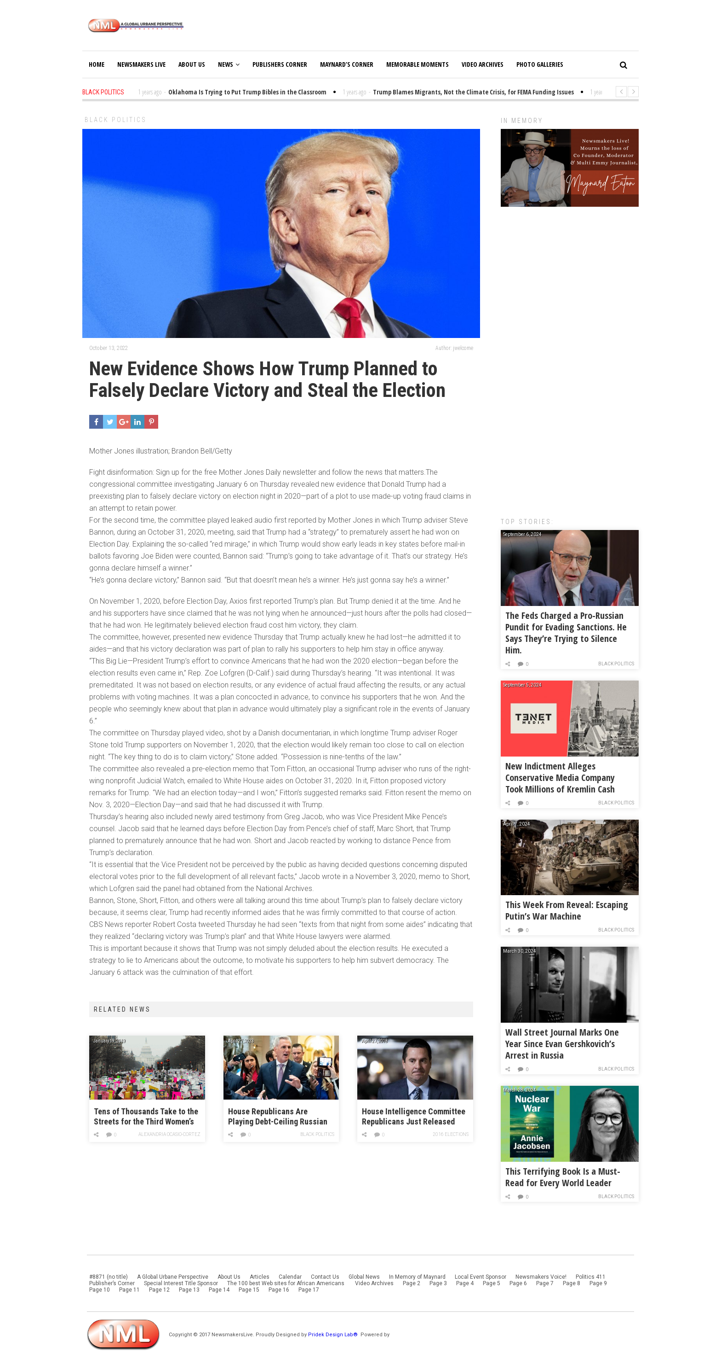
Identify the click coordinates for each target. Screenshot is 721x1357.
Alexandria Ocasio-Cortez (169, 1134)
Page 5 (491, 1283)
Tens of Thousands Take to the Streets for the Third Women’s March (146, 1117)
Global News (364, 1277)
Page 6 (518, 1283)
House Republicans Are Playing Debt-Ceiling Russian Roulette (277, 1117)
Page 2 (411, 1283)
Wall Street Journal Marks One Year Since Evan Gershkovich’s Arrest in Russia (562, 1043)
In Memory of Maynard (417, 1277)
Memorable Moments (417, 64)
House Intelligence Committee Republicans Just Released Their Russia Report (413, 1117)
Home (96, 64)
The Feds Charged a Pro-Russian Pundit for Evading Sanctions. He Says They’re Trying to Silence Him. (566, 632)
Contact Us (325, 1277)
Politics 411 (591, 1277)
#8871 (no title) (108, 1277)
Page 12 (159, 1290)
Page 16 (279, 1290)
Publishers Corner (279, 64)
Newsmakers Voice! (540, 1277)
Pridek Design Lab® (333, 1335)
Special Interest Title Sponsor (181, 1283)
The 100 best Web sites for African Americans (286, 1283)
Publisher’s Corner (112, 1283)
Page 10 (99, 1290)
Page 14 (219, 1290)
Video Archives (483, 64)
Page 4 (465, 1283)
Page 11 (129, 1290)
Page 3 (438, 1283)
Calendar (290, 1277)
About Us (191, 64)
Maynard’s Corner (346, 64)
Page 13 (189, 1290)
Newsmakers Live (141, 64)
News (229, 64)
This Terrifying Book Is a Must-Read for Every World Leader (562, 1177)
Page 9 (598, 1283)
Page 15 (249, 1290)
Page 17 (308, 1290)
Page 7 (545, 1283)
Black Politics (116, 119)
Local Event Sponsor (480, 1277)
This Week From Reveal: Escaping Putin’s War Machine (566, 910)
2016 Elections (451, 1134)
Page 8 (571, 1283)
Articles (259, 1277)
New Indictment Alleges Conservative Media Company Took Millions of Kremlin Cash (560, 777)
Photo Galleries (539, 64)
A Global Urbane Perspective (172, 1277)
